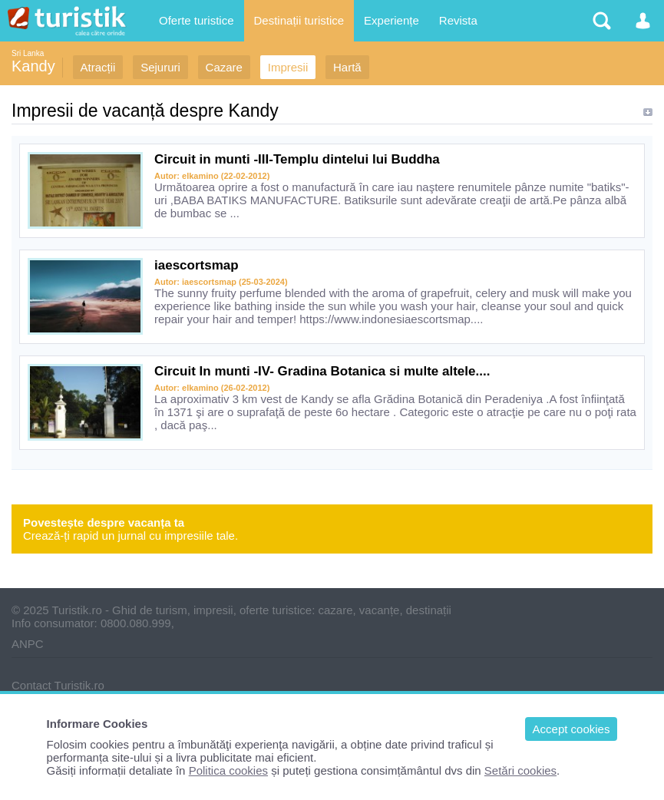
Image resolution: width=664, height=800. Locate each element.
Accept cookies (571, 729)
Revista (458, 20)
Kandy (33, 66)
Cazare (224, 67)
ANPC (28, 643)
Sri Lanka (28, 53)
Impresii (288, 67)
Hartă (347, 67)
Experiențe (391, 20)
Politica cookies (228, 770)
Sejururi (160, 67)
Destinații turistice (299, 20)
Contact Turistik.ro (58, 685)
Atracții (98, 67)
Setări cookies (520, 770)
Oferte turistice (196, 20)
